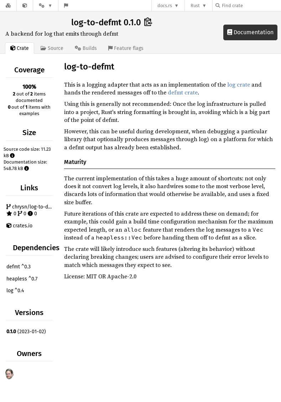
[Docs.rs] (8, 5)
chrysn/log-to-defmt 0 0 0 (30, 210)
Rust (195, 5)
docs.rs (164, 5)
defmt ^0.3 (18, 267)
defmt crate (183, 92)
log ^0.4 (15, 291)
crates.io (19, 226)
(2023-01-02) (26, 332)
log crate (238, 84)
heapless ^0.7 (21, 279)
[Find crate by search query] (251, 5)
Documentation (250, 32)
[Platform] (45, 5)
